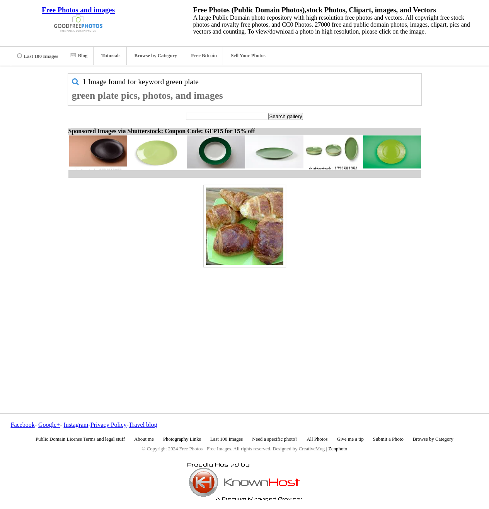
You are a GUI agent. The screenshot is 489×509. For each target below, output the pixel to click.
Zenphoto (337, 449)
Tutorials (110, 55)
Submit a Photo (388, 439)
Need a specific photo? (274, 439)
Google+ (49, 424)
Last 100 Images (37, 56)
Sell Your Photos (248, 55)
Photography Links (182, 439)
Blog (78, 55)
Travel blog (143, 424)
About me (144, 439)
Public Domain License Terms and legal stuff (80, 439)
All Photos (317, 439)
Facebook (23, 424)
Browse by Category (156, 55)
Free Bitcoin (204, 55)
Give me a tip (350, 439)
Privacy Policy (108, 424)
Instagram (75, 424)
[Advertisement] (245, 324)
